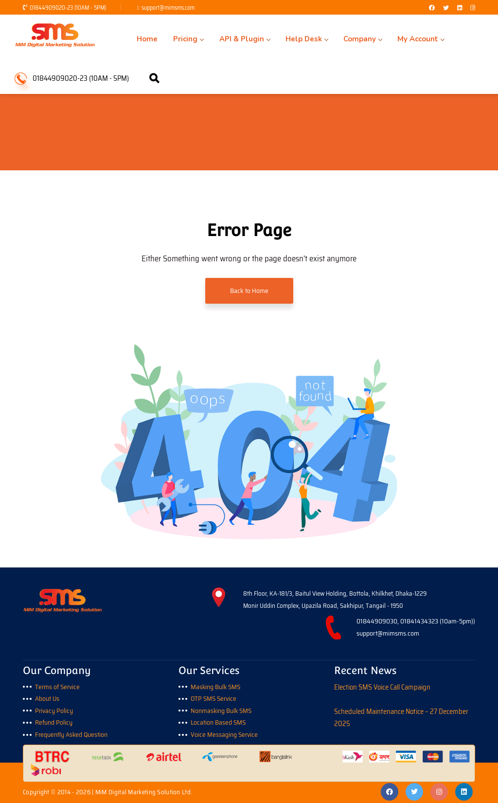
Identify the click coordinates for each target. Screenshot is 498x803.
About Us (47, 698)
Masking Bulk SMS (216, 685)
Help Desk (286, 39)
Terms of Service (58, 685)
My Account (388, 39)
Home (144, 39)
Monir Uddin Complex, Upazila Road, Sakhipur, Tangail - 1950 (323, 606)
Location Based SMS (219, 721)
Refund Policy (54, 721)
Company (336, 39)
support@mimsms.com (168, 7)
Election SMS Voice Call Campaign (382, 686)
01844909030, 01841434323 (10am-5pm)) (415, 621)
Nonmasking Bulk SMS (222, 709)
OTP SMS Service (215, 698)
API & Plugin (229, 39)
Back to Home (249, 290)
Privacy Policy (54, 709)
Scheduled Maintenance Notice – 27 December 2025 (401, 717)
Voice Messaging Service (225, 733)
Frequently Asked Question (72, 733)
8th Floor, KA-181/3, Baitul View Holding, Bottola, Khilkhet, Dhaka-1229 (335, 594)
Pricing (179, 39)
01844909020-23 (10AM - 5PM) (65, 7)
